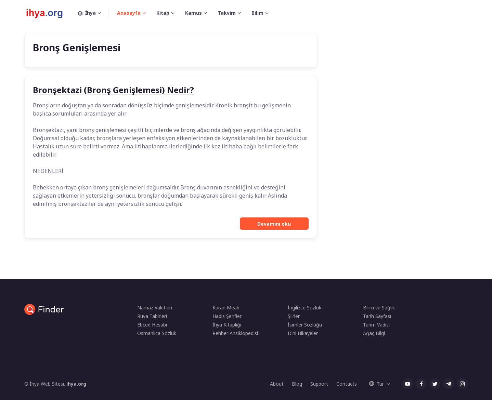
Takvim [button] (227, 13)
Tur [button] (376, 384)
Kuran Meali (225, 307)
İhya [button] (93, 13)
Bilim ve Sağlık (379, 307)
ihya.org (76, 384)
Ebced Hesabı (152, 324)
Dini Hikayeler (303, 333)
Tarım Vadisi (376, 324)
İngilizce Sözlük (304, 307)
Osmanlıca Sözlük (156, 333)
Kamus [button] (193, 13)
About (277, 384)
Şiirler (294, 316)
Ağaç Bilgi (374, 333)
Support (319, 384)
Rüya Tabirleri (152, 316)
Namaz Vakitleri (154, 307)
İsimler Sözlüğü (305, 324)
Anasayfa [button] (129, 13)
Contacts (346, 384)
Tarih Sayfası (377, 316)
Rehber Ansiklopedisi (235, 333)
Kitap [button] (162, 13)
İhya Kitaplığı (226, 324)
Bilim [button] (257, 13)
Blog (297, 384)
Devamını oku (274, 224)
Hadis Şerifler (227, 316)
